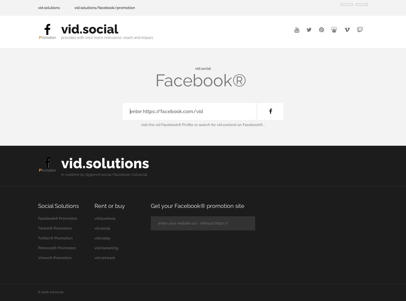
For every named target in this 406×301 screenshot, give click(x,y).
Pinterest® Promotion (57, 248)
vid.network (104, 258)
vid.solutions (49, 8)
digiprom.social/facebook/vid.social (116, 174)
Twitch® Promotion (55, 228)
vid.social (89, 29)
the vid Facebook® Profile (171, 125)
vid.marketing (106, 248)
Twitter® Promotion (55, 238)
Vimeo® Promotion (55, 258)
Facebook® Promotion (57, 218)
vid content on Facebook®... (241, 125)
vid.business (104, 218)
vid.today (102, 238)
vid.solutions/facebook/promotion (104, 8)
